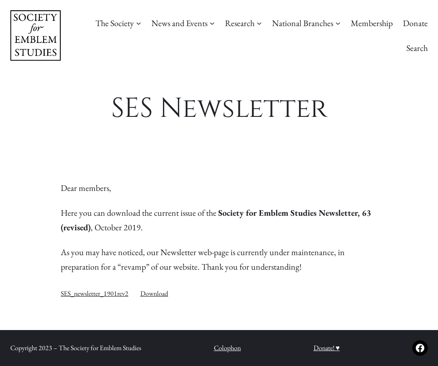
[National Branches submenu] (337, 23)
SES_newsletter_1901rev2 (94, 293)
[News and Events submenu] (212, 23)
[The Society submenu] (138, 23)
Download (154, 293)
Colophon (227, 347)
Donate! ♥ (327, 347)
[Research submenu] (259, 23)
